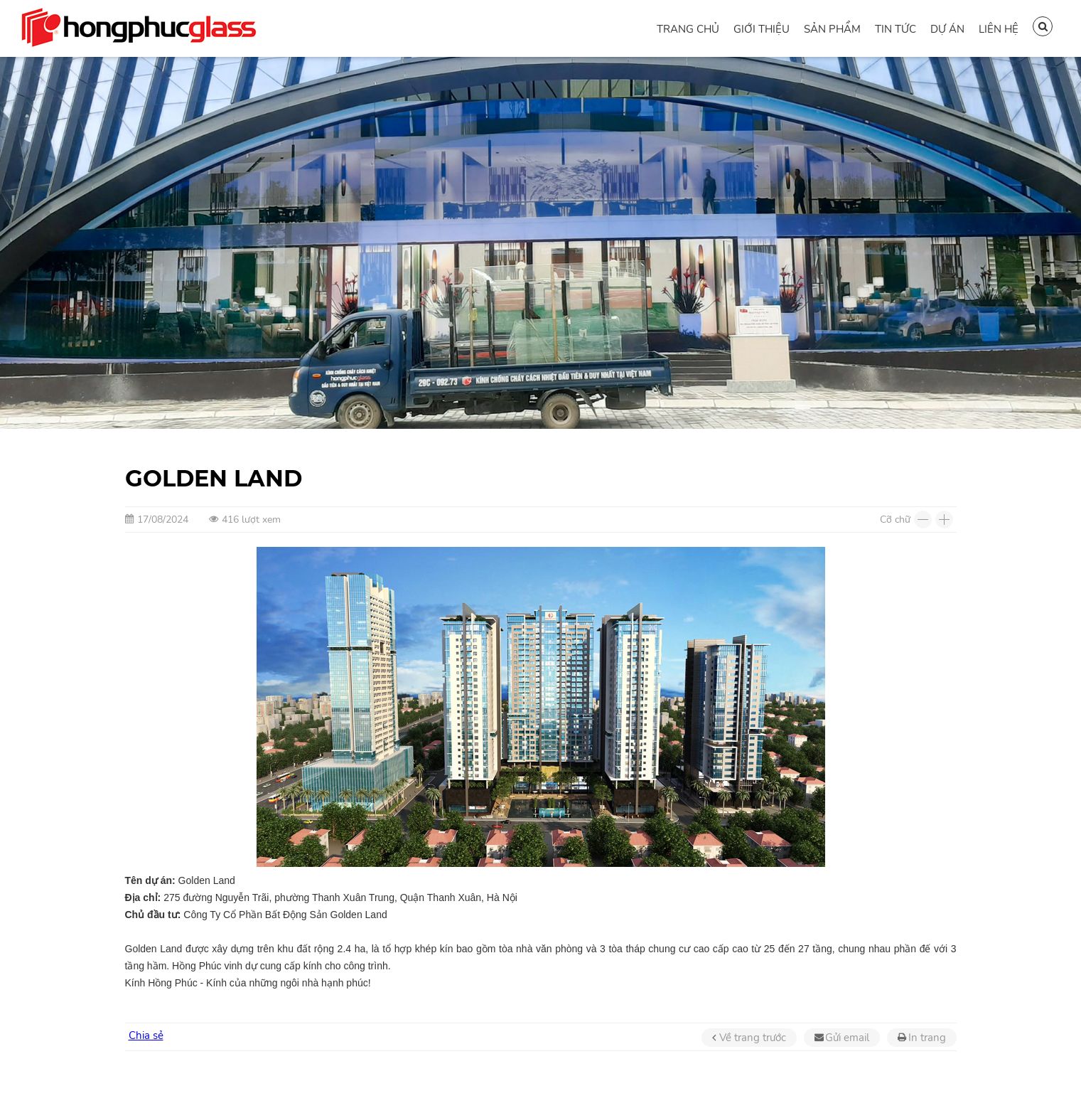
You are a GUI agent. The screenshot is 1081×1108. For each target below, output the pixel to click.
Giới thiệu (761, 29)
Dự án (947, 29)
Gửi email (847, 1037)
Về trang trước (752, 1037)
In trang (927, 1037)
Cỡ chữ (895, 519)
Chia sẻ (146, 1035)
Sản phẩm (832, 29)
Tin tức (895, 29)
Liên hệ (998, 29)
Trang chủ (688, 29)
